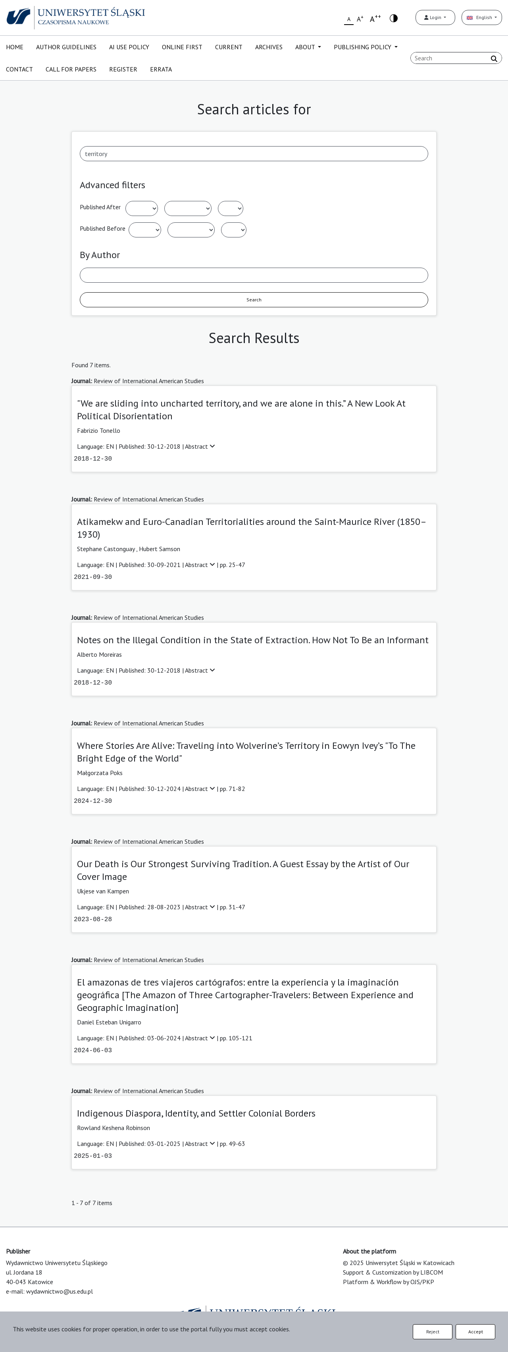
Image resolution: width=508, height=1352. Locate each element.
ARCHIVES (269, 47)
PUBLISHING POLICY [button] (363, 47)
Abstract (200, 446)
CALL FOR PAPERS (71, 69)
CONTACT (19, 69)
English (480, 17)
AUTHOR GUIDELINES (66, 47)
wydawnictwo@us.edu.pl (59, 1291)
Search (254, 300)
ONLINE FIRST (182, 47)
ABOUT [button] (305, 47)
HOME (14, 47)
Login (433, 17)
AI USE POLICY (129, 47)
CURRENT (228, 47)
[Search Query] (456, 58)
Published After (100, 207)
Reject (432, 1332)
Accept (475, 1332)
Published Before (102, 228)
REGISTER (123, 69)
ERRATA (161, 69)
